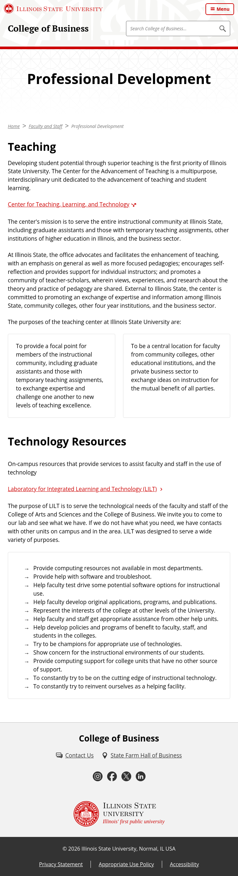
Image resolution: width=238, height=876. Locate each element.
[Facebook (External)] (112, 776)
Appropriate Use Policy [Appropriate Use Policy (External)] (126, 864)
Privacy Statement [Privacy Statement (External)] (61, 864)
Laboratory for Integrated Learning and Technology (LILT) (82, 489)
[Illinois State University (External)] (53, 8)
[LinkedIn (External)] (140, 776)
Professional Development (97, 126)
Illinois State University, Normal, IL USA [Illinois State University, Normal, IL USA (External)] (128, 848)
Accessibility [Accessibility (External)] (184, 864)
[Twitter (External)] (126, 776)
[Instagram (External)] (98, 776)
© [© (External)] (65, 848)
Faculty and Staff (46, 126)
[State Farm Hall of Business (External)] (142, 755)
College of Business (48, 28)
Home (14, 126)
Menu (223, 9)
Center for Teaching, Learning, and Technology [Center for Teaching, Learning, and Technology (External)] (68, 204)
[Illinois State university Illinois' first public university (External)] (119, 814)
